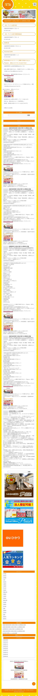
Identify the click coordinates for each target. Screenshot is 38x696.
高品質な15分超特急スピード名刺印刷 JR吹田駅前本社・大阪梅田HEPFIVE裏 (19, 674)
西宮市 (4, 616)
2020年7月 (5, 644)
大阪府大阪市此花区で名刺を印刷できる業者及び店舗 (15, 624)
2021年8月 (5, 639)
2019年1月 (5, 652)
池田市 (4, 604)
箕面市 (4, 610)
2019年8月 (5, 648)
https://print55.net (7, 461)
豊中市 (4, 618)
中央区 (4, 573)
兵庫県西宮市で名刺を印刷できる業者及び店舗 (13, 629)
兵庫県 (4, 577)
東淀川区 (5, 600)
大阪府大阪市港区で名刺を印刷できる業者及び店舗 (14, 626)
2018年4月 (5, 654)
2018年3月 (5, 656)
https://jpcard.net (7, 466)
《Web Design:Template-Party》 (19, 691)
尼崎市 (4, 594)
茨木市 (4, 612)
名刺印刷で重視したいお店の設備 (10, 633)
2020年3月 (5, 646)
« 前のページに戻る (8, 107)
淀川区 (4, 606)
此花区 (4, 602)
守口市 (4, 588)
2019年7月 (5, 650)
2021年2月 (5, 642)
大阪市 (4, 583)
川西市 (4, 596)
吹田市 (4, 581)
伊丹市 (4, 575)
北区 (4, 579)
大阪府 (4, 585)
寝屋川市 (5, 592)
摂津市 (4, 598)
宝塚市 (4, 590)
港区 (4, 608)
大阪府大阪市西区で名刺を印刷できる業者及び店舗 (14, 631)
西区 (4, 614)
